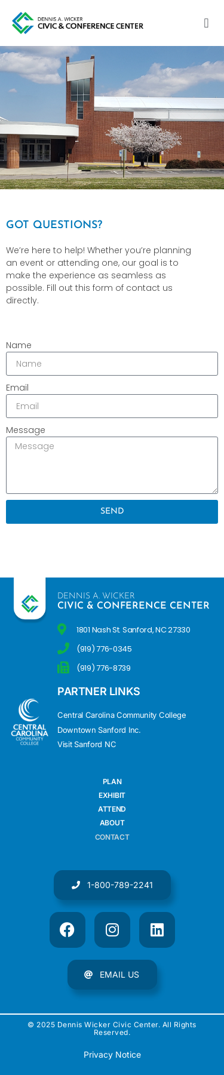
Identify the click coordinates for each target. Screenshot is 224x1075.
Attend (112, 808)
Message (25, 430)
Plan (112, 781)
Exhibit (112, 795)
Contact (112, 837)
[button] (206, 23)
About (112, 822)
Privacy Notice (112, 1054)
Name (19, 345)
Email (17, 388)
